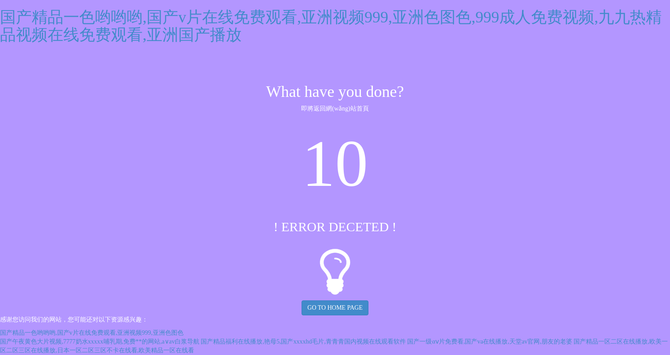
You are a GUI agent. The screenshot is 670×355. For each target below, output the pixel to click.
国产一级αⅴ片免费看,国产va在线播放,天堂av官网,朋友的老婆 (489, 341)
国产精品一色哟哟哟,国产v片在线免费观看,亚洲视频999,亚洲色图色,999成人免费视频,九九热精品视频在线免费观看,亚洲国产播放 (331, 26)
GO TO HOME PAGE (334, 307)
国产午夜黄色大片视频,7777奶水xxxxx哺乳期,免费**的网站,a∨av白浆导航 (99, 341)
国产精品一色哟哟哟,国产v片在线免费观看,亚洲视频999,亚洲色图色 (92, 332)
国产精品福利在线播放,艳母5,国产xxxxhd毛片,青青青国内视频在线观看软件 (303, 341)
